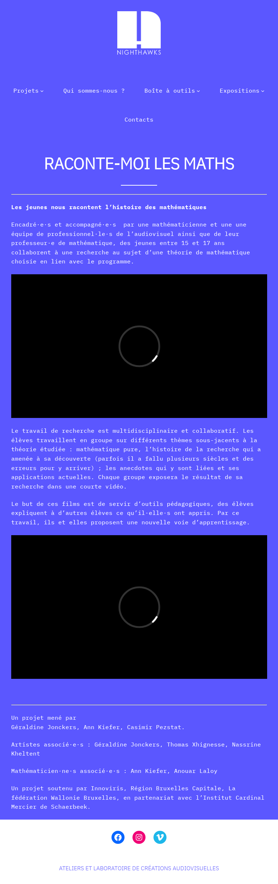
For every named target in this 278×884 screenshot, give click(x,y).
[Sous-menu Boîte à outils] (198, 91)
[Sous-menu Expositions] (263, 91)
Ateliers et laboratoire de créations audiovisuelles (139, 868)
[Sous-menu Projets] (42, 91)
